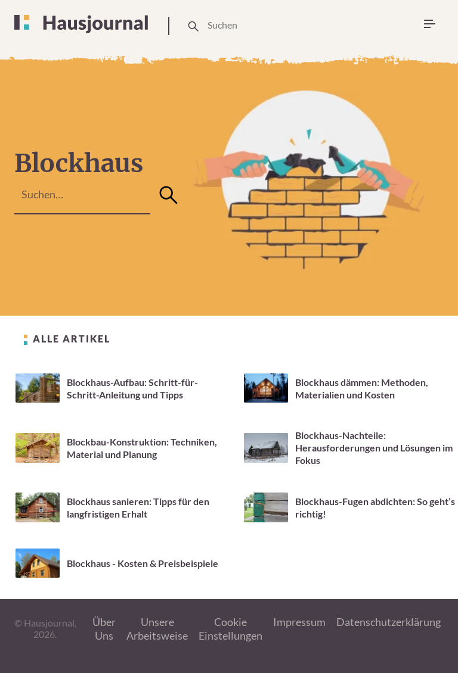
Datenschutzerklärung (388, 621)
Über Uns (104, 628)
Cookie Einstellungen (230, 628)
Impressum (299, 621)
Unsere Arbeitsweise (157, 628)
